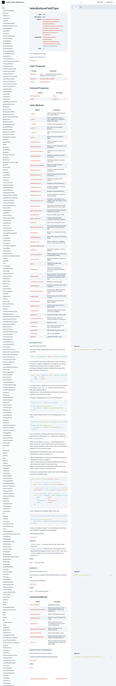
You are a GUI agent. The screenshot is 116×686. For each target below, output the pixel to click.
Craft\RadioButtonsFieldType (51, 19)
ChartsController (7, 215)
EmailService (6, 395)
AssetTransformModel (9, 79)
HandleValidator (7, 559)
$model (32, 82)
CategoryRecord (7, 210)
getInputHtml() (34, 215)
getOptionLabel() (35, 620)
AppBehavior (6, 15)
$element (33, 79)
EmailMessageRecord (8, 382)
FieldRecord (6, 501)
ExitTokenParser (7, 465)
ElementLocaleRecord (8, 362)
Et (3, 448)
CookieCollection (7, 253)
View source (33, 60)
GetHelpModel (6, 536)
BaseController (7, 119)
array (42, 74)
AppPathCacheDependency (10, 26)
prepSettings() (34, 311)
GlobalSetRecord (7, 546)
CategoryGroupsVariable (9, 205)
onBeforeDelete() (35, 301)
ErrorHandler (6, 445)
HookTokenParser (7, 572)
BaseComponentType (8, 114)
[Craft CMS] (101, 2)
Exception (5, 460)
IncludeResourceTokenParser (10, 637)
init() (32, 264)
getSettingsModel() (35, 635)
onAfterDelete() (34, 286)
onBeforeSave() (34, 306)
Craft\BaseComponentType (50, 28)
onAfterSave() (34, 296)
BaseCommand (7, 109)
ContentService (7, 251)
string (55, 96)
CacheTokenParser (8, 182)
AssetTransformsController (10, 84)
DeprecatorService (7, 326)
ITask (4, 612)
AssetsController (7, 89)
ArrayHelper (6, 33)
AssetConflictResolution (9, 36)
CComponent (47, 35)
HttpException (6, 579)
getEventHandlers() (36, 211)
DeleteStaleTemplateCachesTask (11, 316)
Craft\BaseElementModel (47, 79)
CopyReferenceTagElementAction (11, 256)
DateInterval (6, 283)
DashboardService (7, 276)
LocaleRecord (6, 680)
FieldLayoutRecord (7, 491)
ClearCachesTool (7, 220)
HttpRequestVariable (8, 584)
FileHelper (5, 519)
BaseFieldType (6, 142)
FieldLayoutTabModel (8, 493)
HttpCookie (6, 577)
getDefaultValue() (35, 616)
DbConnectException (8, 304)
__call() (33, 114)
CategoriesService (7, 190)
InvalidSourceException (9, 660)
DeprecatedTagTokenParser (10, 321)
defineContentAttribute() (37, 165)
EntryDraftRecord (7, 415)
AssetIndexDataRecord (9, 53)
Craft (4, 263)
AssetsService (6, 96)
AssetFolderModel (7, 46)
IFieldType (5, 599)
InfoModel (5, 645)
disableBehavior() (36, 183)
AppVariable (6, 31)
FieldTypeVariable (7, 503)
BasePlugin (6, 157)
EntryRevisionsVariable (9, 430)
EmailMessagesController (9, 385)
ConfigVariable (6, 240)
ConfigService (6, 238)
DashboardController (8, 273)
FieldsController (7, 506)
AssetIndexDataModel (8, 51)
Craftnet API (110, 2)
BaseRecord (6, 160)
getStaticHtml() (34, 242)
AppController (6, 18)
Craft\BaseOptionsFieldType (51, 21)
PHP (76, 7)
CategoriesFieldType (8, 187)
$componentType (35, 96)
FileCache (5, 516)
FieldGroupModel (7, 476)
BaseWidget (6, 172)
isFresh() (32, 644)
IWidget (5, 617)
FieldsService (6, 508)
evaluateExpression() (37, 200)
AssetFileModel (7, 41)
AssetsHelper (6, 94)
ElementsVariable (7, 380)
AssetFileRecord (7, 43)
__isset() (33, 124)
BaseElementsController (9, 132)
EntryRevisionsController (9, 425)
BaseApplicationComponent (10, 101)
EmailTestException (8, 400)
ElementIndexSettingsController (11, 352)
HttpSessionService (8, 587)
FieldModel (6, 498)
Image (4, 625)
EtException (6, 450)
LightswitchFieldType (8, 670)
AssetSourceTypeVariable (9, 69)
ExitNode (5, 463)
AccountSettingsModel (9, 10)
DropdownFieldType (8, 334)
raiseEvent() (34, 322)
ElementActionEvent (8, 342)
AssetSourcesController (9, 71)
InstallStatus (6, 653)
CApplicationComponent (50, 32)
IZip (4, 620)
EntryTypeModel (7, 433)
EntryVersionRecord (8, 440)
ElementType (6, 369)
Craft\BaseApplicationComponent (52, 30)
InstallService (6, 650)
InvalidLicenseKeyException (10, 655)
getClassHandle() (35, 206)
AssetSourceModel (8, 64)
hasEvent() (34, 250)
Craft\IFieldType (47, 39)
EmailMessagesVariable (9, 390)
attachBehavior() (35, 142)
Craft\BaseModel (45, 82)
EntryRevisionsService (8, 428)
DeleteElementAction (8, 314)
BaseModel (6, 152)
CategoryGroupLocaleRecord (10, 198)
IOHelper (5, 602)
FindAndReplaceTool (8, 526)
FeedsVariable (6, 473)
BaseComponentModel (9, 112)
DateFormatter (6, 281)
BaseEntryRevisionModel (9, 137)
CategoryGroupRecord (8, 203)
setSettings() (34, 333)
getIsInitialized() (35, 218)
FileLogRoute (6, 521)
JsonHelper (6, 665)
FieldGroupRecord (7, 478)
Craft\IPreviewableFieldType (51, 41)
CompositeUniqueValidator (10, 233)
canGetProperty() (35, 156)
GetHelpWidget (7, 539)
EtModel (5, 453)
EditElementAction (7, 339)
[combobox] (88, 2)
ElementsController (8, 374)
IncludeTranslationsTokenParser (11, 642)
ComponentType (7, 228)
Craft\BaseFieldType (48, 24)
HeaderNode (6, 564)
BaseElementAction (8, 122)
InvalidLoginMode (7, 658)
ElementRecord (7, 364)
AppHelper (5, 21)
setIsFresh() (33, 330)
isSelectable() (34, 276)
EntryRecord (6, 422)
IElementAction (7, 594)
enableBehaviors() (36, 195)
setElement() (34, 326)
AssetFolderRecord (8, 48)
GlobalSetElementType (9, 541)
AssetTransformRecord (9, 81)
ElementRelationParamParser (10, 367)
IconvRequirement (7, 622)
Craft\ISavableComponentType (51, 44)
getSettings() (34, 232)
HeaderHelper (6, 562)
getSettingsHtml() (35, 237)
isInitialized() (34, 269)
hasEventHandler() (36, 254)
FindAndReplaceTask (8, 524)
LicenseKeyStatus (7, 668)
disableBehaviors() (36, 187)
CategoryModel (7, 208)
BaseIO (5, 144)
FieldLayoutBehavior (8, 481)
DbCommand (6, 301)
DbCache (5, 299)
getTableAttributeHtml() (37, 246)
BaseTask (5, 165)
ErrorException (6, 443)
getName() (33, 222)
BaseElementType (7, 129)
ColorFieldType (7, 223)
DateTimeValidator (8, 291)
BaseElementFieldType (9, 124)
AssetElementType (8, 38)
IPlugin (4, 604)
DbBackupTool (6, 296)
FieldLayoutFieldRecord (9, 486)
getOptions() (34, 625)
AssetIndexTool (7, 56)
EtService (5, 455)
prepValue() (33, 314)
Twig (80, 7)
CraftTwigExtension (8, 268)
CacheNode (6, 180)
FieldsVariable (6, 511)
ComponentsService (8, 230)
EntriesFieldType (7, 407)
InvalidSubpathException (9, 663)
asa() (32, 137)
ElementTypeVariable (8, 372)
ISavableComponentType (9, 610)
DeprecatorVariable (8, 329)
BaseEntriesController (8, 134)
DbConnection (6, 306)
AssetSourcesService (8, 74)
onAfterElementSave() (36, 291)
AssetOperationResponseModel (11, 61)
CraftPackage (6, 266)
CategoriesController (8, 185)
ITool (4, 615)
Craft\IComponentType (49, 37)
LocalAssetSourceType (9, 673)
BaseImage (6, 147)
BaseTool (5, 170)
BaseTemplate (6, 167)
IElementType (6, 597)
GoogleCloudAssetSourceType (11, 556)
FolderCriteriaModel (8, 531)
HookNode (5, 569)
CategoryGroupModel (8, 200)
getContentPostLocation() (37, 611)
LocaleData (6, 675)
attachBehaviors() (36, 146)
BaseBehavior (6, 107)
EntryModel (6, 420)
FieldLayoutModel (7, 488)
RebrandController (61, 680)
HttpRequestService (8, 582)
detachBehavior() (35, 170)
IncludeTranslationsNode (9, 640)
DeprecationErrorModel (9, 324)
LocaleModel (6, 678)
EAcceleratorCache (8, 337)
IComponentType (7, 589)
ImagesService (7, 632)
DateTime (5, 286)
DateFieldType (6, 278)
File (4, 513)
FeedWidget (6, 468)
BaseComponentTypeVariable (10, 117)
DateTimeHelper (7, 289)
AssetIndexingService (8, 58)
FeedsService (6, 471)
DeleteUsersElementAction (10, 319)
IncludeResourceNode (8, 635)
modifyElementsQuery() (37, 282)
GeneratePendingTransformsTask (11, 534)
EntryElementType (7, 417)
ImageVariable (6, 630)
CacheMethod (6, 175)
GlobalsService (7, 551)
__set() (32, 128)
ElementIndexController (9, 349)
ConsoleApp (6, 243)
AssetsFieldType (7, 91)
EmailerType (6, 402)
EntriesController (7, 405)
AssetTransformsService (9, 86)
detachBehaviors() (36, 175)
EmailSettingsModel (8, 397)
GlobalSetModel (7, 544)
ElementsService (7, 377)
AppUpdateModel (7, 28)
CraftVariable (6, 271)
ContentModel (6, 248)
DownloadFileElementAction (10, 331)
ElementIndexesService (9, 357)
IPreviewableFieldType (8, 607)
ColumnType (6, 225)
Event (4, 458)
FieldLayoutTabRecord (8, 496)
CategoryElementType (8, 192)
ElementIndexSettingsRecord (10, 354)
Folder (4, 529)
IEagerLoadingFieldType (9, 592)
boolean (55, 99)
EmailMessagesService (9, 387)
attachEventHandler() (37, 151)
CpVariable (6, 261)
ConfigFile (5, 235)
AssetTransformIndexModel (10, 76)
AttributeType (6, 99)
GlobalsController (7, 549)
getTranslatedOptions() (37, 639)
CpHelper (5, 258)
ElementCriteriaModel (8, 344)
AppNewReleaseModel (9, 23)
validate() (33, 336)
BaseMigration (6, 149)
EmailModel (6, 392)
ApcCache (5, 13)
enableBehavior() (35, 191)
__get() (32, 119)
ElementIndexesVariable (9, 359)
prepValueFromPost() (36, 318)
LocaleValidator (7, 683)
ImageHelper (6, 627)
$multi (32, 99)
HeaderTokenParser (8, 567)
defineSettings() (35, 606)
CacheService (6, 177)
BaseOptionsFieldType (8, 155)
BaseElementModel (8, 127)
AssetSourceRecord (8, 66)
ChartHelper (6, 213)
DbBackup (5, 294)
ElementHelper (7, 347)
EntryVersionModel (8, 438)
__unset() (33, 132)
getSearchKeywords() (36, 227)
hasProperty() (34, 259)
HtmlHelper (6, 574)
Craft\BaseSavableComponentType (53, 26)
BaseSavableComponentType (10, 162)
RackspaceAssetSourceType (38, 680)
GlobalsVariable (7, 554)
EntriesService (6, 410)
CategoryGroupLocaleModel (10, 195)
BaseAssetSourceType (9, 104)
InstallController (7, 647)
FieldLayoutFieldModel (9, 483)
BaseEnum (5, 139)
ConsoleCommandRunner (9, 246)
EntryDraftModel (7, 412)
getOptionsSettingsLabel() (38, 631)
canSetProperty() (35, 161)
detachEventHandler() (37, 179)
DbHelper (5, 309)
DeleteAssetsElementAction (10, 311)
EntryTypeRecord (7, 435)
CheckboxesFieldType (8, 218)
